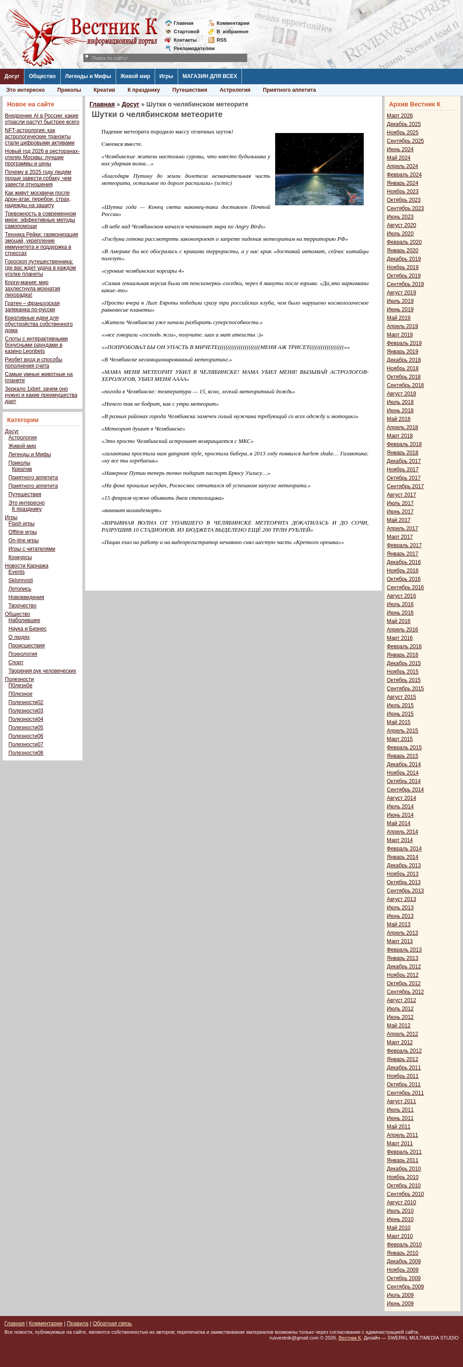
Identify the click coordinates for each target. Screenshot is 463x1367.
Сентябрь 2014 (405, 790)
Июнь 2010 (400, 1219)
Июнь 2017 (400, 512)
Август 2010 (401, 1202)
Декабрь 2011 (404, 1068)
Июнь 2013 (400, 916)
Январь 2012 (402, 1059)
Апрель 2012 (402, 1034)
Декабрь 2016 (404, 562)
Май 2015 (399, 722)
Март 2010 (400, 1236)
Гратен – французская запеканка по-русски (32, 306)
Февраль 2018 (404, 444)
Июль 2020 (400, 234)
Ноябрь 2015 (403, 672)
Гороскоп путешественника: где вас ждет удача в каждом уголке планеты (40, 268)
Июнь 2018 (400, 410)
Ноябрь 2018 (403, 368)
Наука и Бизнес (27, 629)
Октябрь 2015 (404, 680)
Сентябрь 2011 (405, 1093)
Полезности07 (25, 744)
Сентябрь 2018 (405, 385)
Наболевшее (24, 620)
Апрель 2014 (402, 832)
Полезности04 (25, 719)
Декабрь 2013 (404, 865)
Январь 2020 (402, 250)
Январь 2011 (402, 1160)
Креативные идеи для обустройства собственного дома (39, 324)
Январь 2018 (402, 453)
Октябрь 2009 (404, 1278)
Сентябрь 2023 (405, 208)
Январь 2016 (402, 655)
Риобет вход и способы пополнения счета (33, 362)
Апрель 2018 (402, 427)
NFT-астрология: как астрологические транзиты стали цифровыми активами (39, 136)
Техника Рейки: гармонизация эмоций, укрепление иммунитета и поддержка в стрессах (41, 243)
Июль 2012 (400, 1009)
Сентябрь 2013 (405, 891)
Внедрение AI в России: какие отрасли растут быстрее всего (42, 119)
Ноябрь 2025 (403, 132)
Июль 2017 (400, 503)
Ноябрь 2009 (403, 1270)
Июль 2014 (400, 806)
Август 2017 (401, 495)
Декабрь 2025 (404, 124)
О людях (19, 637)
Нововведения (26, 597)
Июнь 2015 (400, 714)
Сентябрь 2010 (405, 1194)
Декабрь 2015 (404, 663)
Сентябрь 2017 (405, 486)
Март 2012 (400, 1042)
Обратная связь (112, 1323)
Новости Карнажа (26, 566)
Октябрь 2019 (404, 276)
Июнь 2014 (400, 815)
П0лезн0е (20, 685)
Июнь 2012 (400, 1017)
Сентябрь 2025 (405, 141)
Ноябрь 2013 (403, 874)
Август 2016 (401, 596)
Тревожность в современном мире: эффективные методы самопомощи (40, 220)
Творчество (22, 606)
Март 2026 (400, 116)
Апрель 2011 (402, 1135)
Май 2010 (399, 1228)
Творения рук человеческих (42, 671)
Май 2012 (399, 1025)
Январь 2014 (402, 857)
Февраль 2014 (404, 849)
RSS (222, 40)
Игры (166, 76)
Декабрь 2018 (404, 360)
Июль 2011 (400, 1110)
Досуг (11, 76)
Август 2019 (401, 293)
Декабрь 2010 (404, 1169)
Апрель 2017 (402, 528)
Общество (42, 76)
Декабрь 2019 (404, 259)
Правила (78, 1323)
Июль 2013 (400, 908)
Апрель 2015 (402, 731)
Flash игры (21, 524)
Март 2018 (400, 436)
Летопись (19, 589)
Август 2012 (401, 1000)
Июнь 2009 (400, 1303)
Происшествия (26, 645)
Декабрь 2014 (404, 764)
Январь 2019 (402, 352)
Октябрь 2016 (404, 579)
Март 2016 (400, 638)
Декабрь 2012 (404, 967)
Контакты (185, 40)
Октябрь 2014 (404, 781)
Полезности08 (25, 753)
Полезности (19, 679)
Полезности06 (25, 736)
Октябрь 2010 (404, 1186)
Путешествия (189, 90)
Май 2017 (399, 520)
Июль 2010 (400, 1211)
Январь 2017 (402, 554)
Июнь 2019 (400, 309)
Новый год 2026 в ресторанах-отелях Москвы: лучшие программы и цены (42, 157)
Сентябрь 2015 (405, 688)
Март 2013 (400, 941)
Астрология (235, 90)
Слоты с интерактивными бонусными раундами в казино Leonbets (36, 345)
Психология (22, 654)
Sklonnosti (20, 580)
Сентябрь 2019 (405, 284)
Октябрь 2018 (404, 377)
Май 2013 (399, 924)
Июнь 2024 (400, 149)
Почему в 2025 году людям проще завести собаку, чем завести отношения (38, 178)
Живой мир (135, 76)
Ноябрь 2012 (403, 975)
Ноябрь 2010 (403, 1177)
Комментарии (233, 23)
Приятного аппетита (289, 90)
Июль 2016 (400, 604)
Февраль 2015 (404, 747)
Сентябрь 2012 (405, 992)
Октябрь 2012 (404, 983)
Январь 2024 (402, 183)
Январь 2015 (402, 756)
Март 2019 (400, 335)
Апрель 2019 (402, 326)
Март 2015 (400, 739)
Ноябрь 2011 (403, 1076)
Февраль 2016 (404, 646)
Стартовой (186, 31)
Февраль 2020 (404, 242)
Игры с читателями (31, 549)
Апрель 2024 (402, 166)
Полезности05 (25, 728)
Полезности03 (25, 711)
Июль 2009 (400, 1295)
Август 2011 (401, 1101)
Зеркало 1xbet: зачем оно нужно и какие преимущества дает (41, 395)
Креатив (104, 90)
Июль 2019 (400, 301)
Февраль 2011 (404, 1152)
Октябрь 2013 (404, 882)
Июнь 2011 (400, 1118)
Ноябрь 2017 (403, 469)
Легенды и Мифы (88, 76)
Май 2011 (399, 1127)
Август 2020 (401, 225)
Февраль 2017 (404, 545)
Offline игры (22, 532)
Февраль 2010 (404, 1245)
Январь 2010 (402, 1253)
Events (16, 572)
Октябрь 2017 (404, 478)
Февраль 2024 (404, 175)
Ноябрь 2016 (403, 571)
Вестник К (349, 1337)
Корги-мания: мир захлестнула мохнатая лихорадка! (32, 288)
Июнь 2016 (400, 613)
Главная (184, 23)
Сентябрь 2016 (405, 587)
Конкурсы (20, 557)
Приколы (69, 90)
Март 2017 (400, 537)
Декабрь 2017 (404, 461)
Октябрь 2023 (404, 200)
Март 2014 (400, 840)
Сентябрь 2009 (405, 1287)
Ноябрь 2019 (403, 267)
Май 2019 (399, 318)
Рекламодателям (191, 48)
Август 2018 (401, 394)
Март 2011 (400, 1143)
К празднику (144, 90)
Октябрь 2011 (404, 1084)
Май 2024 (399, 158)
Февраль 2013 (404, 950)
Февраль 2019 (404, 343)
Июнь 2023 (400, 217)
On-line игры (23, 540)
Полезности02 (25, 702)
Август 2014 (401, 798)
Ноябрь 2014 (403, 773)
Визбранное (233, 31)
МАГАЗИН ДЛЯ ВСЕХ (210, 76)
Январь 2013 (402, 958)
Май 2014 (399, 823)
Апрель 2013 (402, 933)
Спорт (15, 662)
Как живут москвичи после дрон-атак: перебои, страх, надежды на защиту (38, 199)
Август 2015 (401, 697)
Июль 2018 (400, 402)
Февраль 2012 (404, 1051)
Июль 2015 (400, 705)
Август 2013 (401, 899)
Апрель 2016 (402, 630)
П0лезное (20, 694)
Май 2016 (399, 621)
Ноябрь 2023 (403, 191)
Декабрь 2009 (404, 1261)
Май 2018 (399, 419)
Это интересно (25, 90)
